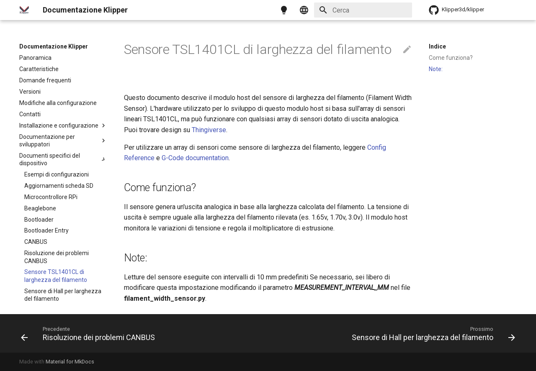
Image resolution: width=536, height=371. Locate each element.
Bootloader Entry (46, 230)
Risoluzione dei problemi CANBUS (56, 257)
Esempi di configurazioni (56, 174)
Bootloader (39, 219)
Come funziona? (451, 57)
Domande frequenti (45, 80)
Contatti (30, 114)
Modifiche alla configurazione (58, 103)
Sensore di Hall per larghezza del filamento (62, 295)
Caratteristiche (39, 69)
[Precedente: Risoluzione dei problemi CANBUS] (89, 333)
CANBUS (35, 241)
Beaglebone (40, 208)
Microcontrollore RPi (50, 197)
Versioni (30, 91)
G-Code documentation (195, 158)
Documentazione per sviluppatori (63, 140)
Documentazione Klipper (53, 46)
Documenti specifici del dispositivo (63, 159)
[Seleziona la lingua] (304, 10)
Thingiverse (209, 130)
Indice (437, 46)
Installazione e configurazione (63, 125)
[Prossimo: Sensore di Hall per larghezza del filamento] (432, 333)
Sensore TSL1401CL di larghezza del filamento (55, 276)
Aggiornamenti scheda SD (58, 185)
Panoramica (35, 57)
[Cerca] (363, 10)
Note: (436, 69)
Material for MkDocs (70, 361)
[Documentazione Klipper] (24, 10)
